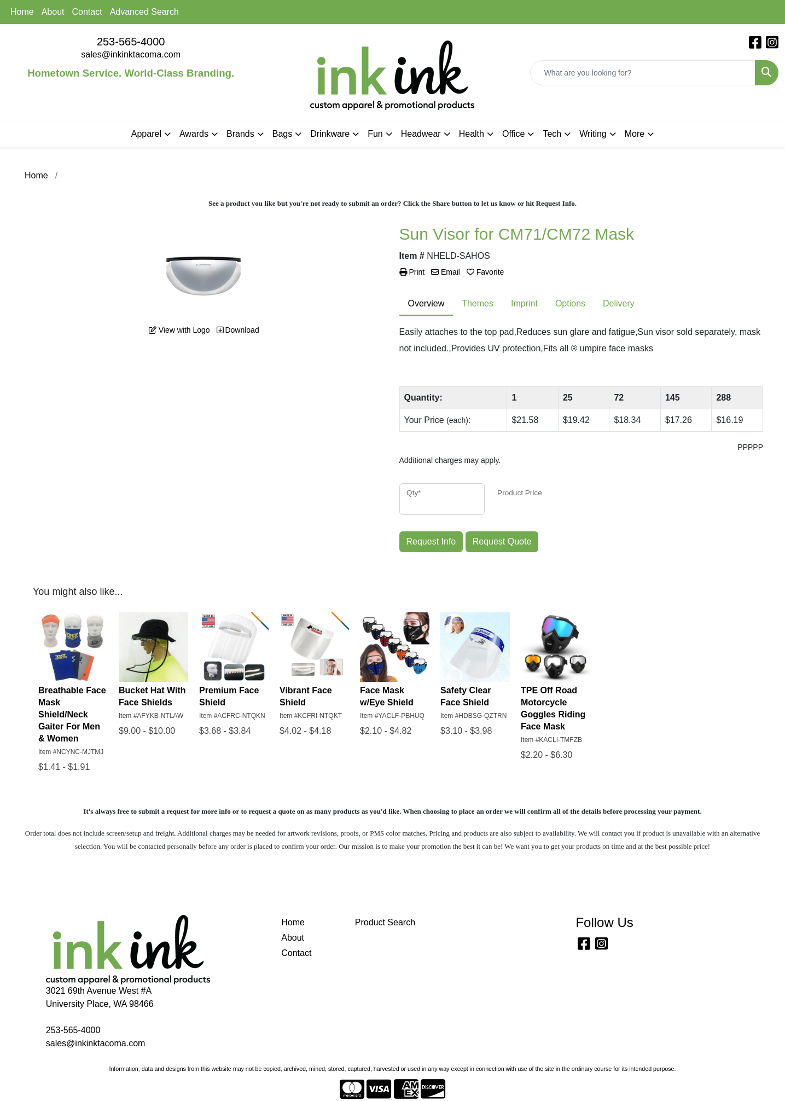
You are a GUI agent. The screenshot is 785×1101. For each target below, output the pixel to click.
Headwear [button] (421, 133)
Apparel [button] (146, 133)
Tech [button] (552, 133)
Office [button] (513, 133)
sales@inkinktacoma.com (131, 54)
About (53, 11)
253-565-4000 (131, 42)
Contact (87, 11)
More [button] (634, 133)
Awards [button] (193, 133)
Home (22, 11)
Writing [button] (593, 133)
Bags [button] (282, 133)
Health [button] (471, 133)
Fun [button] (375, 133)
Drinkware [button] (330, 133)
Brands (240, 133)
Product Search (385, 922)
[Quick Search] (642, 72)
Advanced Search (144, 11)
